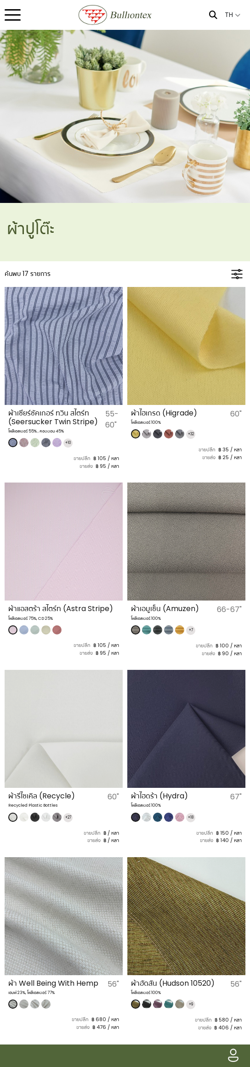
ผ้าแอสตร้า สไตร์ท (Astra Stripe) (60, 608)
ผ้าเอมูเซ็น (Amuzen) (165, 608)
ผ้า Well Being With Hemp (53, 983)
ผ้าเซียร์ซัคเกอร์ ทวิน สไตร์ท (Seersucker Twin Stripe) (53, 417)
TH (232, 14)
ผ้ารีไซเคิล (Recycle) (41, 796)
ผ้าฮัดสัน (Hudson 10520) (173, 983)
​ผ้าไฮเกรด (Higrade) (164, 413)
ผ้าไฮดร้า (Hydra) (159, 796)
